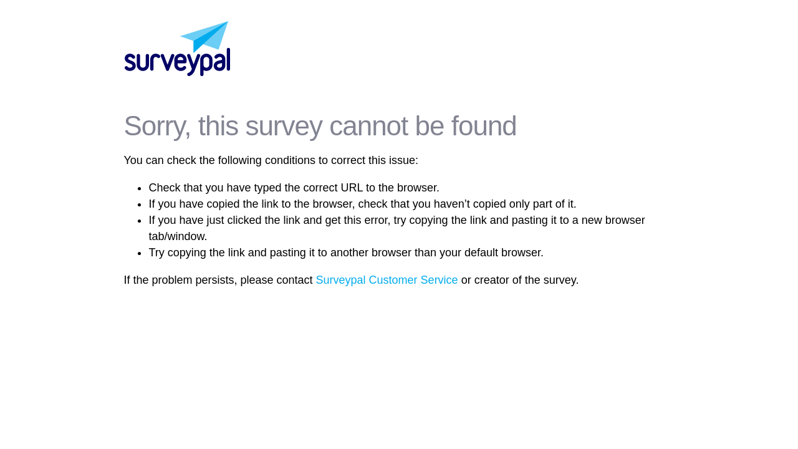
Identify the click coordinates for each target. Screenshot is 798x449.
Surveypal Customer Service (387, 280)
